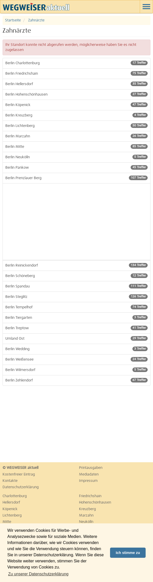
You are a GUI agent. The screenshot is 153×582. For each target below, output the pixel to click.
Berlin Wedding (76, 349)
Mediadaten (89, 474)
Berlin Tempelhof (76, 307)
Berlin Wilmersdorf (76, 369)
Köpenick (10, 509)
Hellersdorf (11, 502)
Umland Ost (76, 338)
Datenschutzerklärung (21, 487)
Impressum (88, 481)
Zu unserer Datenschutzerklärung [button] (38, 574)
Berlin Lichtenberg (76, 125)
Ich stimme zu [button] (128, 553)
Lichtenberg (12, 515)
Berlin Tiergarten (76, 317)
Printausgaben (90, 468)
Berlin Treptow (76, 328)
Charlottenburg (15, 496)
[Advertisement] (76, 221)
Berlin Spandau (76, 286)
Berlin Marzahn (76, 136)
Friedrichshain (90, 496)
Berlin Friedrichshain (76, 73)
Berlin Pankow (76, 167)
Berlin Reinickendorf (76, 265)
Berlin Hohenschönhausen (76, 94)
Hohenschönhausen (95, 502)
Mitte (7, 522)
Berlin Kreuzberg (76, 115)
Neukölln (86, 522)
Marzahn (86, 515)
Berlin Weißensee (76, 359)
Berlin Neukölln (76, 157)
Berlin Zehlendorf (76, 380)
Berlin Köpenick (76, 104)
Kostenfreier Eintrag (19, 474)
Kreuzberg (87, 509)
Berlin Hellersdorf (76, 84)
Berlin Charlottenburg (76, 63)
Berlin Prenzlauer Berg (76, 178)
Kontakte (10, 481)
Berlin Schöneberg (76, 275)
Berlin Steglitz (76, 296)
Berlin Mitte (76, 146)
